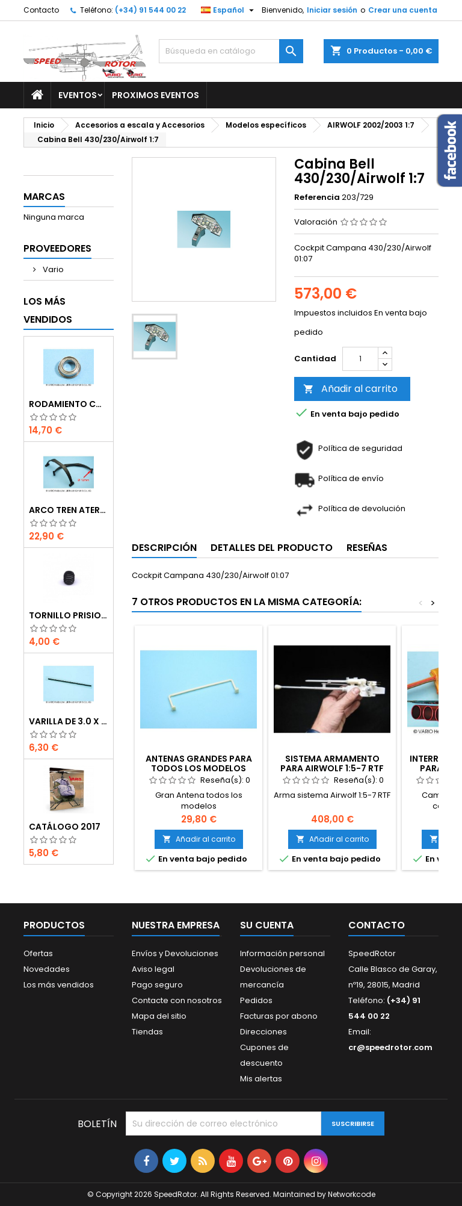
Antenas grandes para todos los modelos (199, 763)
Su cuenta (267, 925)
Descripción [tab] (164, 548)
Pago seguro (157, 984)
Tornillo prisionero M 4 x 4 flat (68, 615)
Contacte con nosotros (177, 1000)
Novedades (46, 969)
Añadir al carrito (350, 389)
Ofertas (38, 953)
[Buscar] (231, 51)
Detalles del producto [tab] (272, 548)
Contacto (41, 10)
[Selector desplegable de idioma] (229, 10)
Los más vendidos (47, 310)
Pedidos (256, 1000)
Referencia (317, 197)
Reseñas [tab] (366, 548)
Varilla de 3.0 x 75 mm (68, 721)
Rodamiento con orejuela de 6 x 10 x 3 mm (68, 404)
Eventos (77, 95)
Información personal (282, 953)
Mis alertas (261, 1078)
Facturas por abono (279, 1016)
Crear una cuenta (402, 10)
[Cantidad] (360, 359)
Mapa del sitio (159, 1016)
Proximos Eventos (155, 95)
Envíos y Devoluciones (175, 953)
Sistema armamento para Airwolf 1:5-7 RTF (332, 763)
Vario (52, 269)
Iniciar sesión (332, 10)
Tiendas (147, 1031)
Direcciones (263, 1031)
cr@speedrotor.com (390, 1047)
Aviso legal (153, 969)
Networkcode (351, 1194)
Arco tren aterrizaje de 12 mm (68, 510)
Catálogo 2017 (64, 826)
